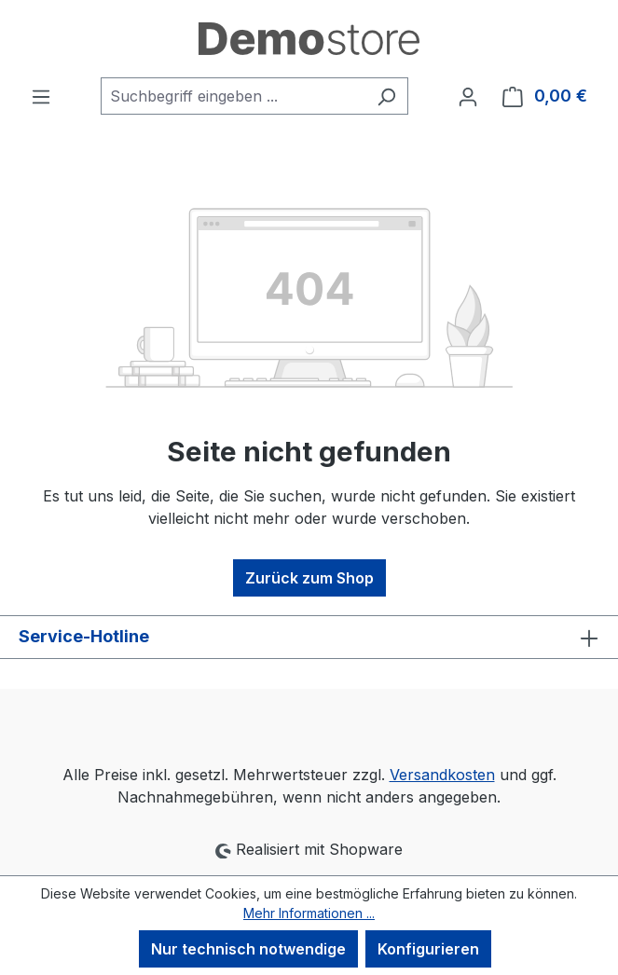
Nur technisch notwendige (248, 949)
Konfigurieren (428, 949)
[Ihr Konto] (468, 96)
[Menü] (41, 96)
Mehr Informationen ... (309, 913)
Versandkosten (442, 774)
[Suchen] (386, 96)
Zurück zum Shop (309, 578)
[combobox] (233, 96)
